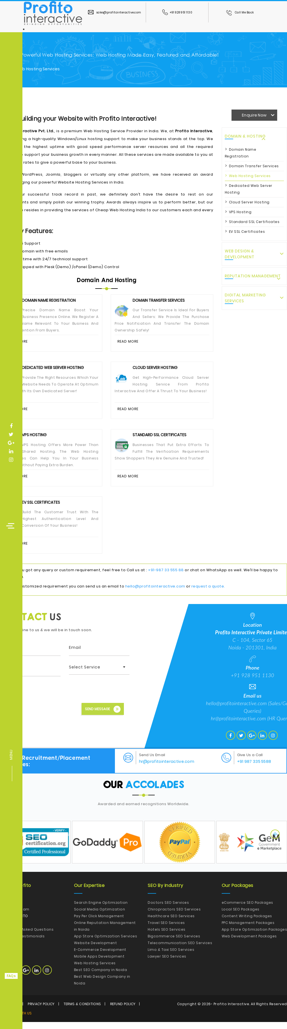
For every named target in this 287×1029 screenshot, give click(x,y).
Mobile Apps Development (99, 963)
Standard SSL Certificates (254, 221)
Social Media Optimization (99, 916)
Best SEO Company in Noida (100, 976)
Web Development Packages (249, 943)
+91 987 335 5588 (254, 768)
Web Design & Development (239, 254)
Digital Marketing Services (245, 298)
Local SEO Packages (241, 916)
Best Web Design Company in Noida (102, 987)
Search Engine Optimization (101, 909)
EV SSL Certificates (247, 231)
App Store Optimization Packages (254, 936)
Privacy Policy (41, 1011)
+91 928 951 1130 (177, 12)
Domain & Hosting (245, 136)
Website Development (95, 949)
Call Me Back (240, 12)
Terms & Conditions (82, 1011)
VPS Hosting (240, 212)
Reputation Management (253, 276)
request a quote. (208, 593)
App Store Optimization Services (105, 943)
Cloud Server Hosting (249, 202)
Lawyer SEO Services (167, 963)
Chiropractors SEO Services (174, 916)
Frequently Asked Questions (27, 936)
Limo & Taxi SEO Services (171, 956)
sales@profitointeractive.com (114, 12)
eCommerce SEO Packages (247, 909)
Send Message (103, 716)
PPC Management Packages (248, 929)
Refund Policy (123, 1011)
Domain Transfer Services (254, 166)
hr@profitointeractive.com (238, 725)
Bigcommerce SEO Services (174, 943)
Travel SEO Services (166, 929)
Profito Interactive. (232, 1011)
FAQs (11, 976)
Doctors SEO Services (168, 909)
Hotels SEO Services (167, 936)
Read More (128, 342)
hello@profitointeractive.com (155, 593)
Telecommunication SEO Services (180, 949)
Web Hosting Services (250, 175)
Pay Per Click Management (99, 923)
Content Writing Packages (247, 923)
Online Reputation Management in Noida (105, 933)
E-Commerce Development (100, 956)
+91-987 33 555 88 (166, 577)
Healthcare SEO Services (171, 923)
